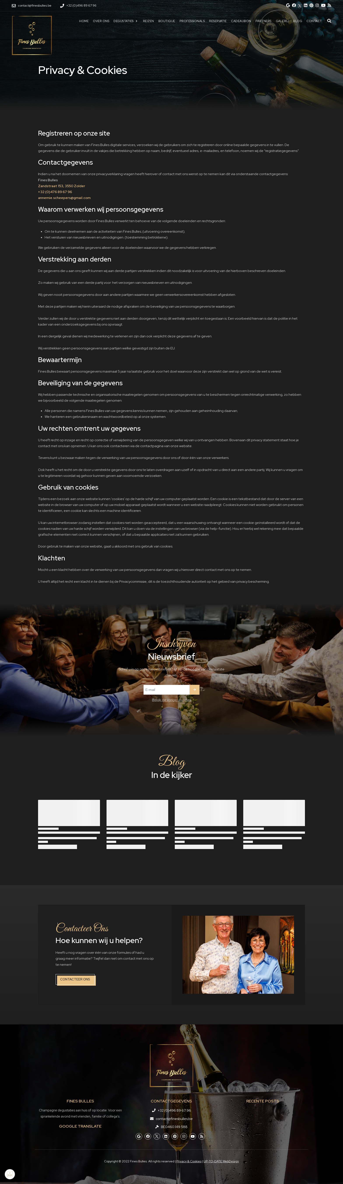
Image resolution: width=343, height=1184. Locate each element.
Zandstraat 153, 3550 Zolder (61, 186)
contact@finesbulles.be (174, 1118)
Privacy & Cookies (189, 1161)
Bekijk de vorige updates (171, 699)
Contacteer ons (75, 979)
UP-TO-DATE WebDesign (221, 1161)
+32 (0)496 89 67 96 (174, 1110)
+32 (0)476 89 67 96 (55, 192)
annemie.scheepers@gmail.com (64, 197)
